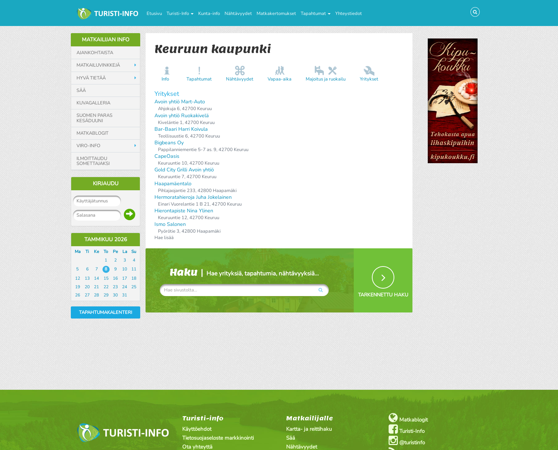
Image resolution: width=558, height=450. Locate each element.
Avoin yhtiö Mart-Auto (179, 101)
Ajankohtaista (95, 52)
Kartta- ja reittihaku (309, 429)
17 (124, 278)
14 (96, 278)
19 (77, 287)
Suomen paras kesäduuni (94, 118)
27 (87, 295)
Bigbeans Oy (169, 142)
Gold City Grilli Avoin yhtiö (184, 169)
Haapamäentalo (172, 183)
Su (133, 251)
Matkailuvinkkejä (98, 65)
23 (115, 287)
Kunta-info (209, 13)
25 (133, 287)
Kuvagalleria (93, 102)
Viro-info (88, 145)
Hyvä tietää (91, 78)
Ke (96, 251)
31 (124, 295)
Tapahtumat (316, 13)
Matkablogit (93, 133)
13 (87, 278)
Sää (81, 90)
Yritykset (369, 79)
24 (124, 287)
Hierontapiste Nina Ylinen (183, 210)
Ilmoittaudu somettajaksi (93, 161)
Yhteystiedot (348, 13)
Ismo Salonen (170, 224)
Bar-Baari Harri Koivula (181, 129)
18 (133, 278)
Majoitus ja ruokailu (326, 79)
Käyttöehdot (196, 429)
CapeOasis (166, 156)
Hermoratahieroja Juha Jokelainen (193, 197)
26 (77, 295)
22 (106, 287)
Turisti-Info (180, 13)
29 (106, 295)
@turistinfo (407, 440)
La (124, 251)
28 (96, 295)
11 (133, 269)
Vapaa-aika (279, 79)
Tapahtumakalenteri (105, 312)
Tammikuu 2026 (105, 239)
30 (115, 295)
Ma (77, 251)
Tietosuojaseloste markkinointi (218, 437)
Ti (87, 251)
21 (96, 287)
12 (77, 278)
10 (124, 269)
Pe (115, 251)
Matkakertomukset (276, 13)
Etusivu (154, 13)
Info (165, 79)
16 (115, 278)
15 (106, 278)
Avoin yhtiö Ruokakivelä (181, 115)
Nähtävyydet (238, 13)
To (106, 251)
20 (87, 287)
